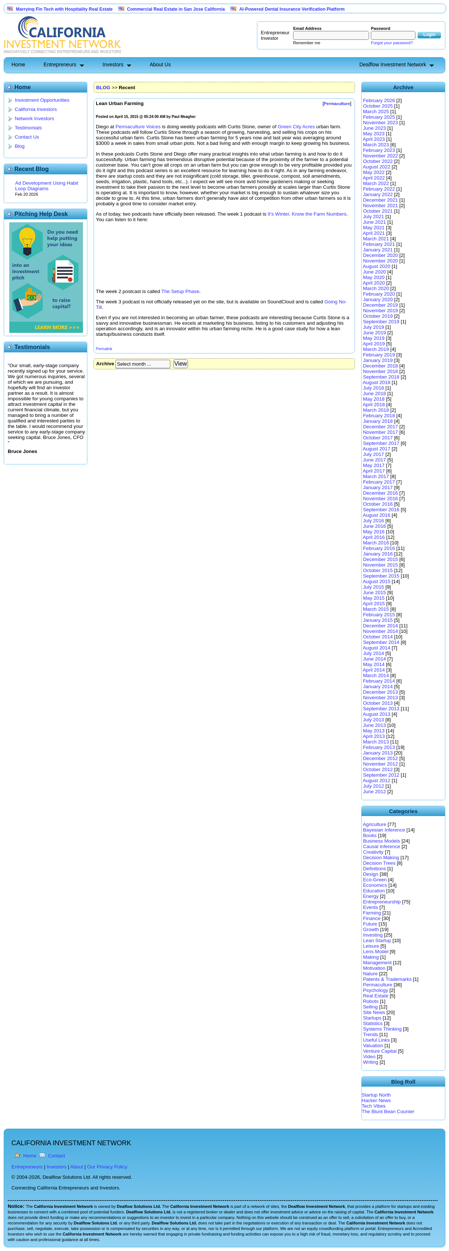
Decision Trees (379, 863)
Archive (105, 363)
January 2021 (378, 249)
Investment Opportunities (42, 100)
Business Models (381, 841)
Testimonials (28, 127)
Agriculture (374, 824)
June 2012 (374, 791)
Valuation (373, 1045)
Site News (374, 1012)
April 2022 (374, 178)
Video (369, 1056)
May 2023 (374, 133)
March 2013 (376, 742)
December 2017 (380, 426)
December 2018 (380, 366)
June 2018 (374, 393)
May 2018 (374, 399)
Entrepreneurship (382, 902)
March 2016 (376, 543)
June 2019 (374, 332)
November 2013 (380, 697)
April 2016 (374, 537)
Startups (372, 1018)
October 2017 (378, 437)
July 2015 (373, 587)
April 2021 (374, 233)
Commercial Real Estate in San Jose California (176, 9)
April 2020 (374, 283)
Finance (371, 918)
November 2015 (380, 565)
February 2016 (379, 548)
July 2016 (373, 520)
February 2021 (379, 244)
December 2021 (380, 200)
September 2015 (381, 576)
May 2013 (374, 730)
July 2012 (373, 786)
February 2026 (379, 100)
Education (374, 890)
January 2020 (378, 299)
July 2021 (373, 216)
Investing (373, 935)
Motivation (374, 968)
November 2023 (380, 122)
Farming (372, 913)
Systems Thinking (382, 1029)
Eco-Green (375, 879)
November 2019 (380, 310)
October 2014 (378, 637)
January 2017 (378, 487)
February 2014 (379, 681)
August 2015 (376, 581)
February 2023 (379, 150)
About (76, 1167)
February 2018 (379, 415)
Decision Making (381, 857)
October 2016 (378, 504)
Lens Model (376, 951)
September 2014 (381, 642)
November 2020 (380, 261)
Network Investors (34, 118)
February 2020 (379, 294)
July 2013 (373, 719)
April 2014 (374, 670)
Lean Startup (377, 940)
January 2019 (378, 360)
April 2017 (374, 471)
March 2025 (376, 111)
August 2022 (376, 167)
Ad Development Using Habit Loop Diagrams (46, 185)
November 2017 (380, 432)
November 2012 (380, 764)
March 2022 (376, 183)
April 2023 (374, 139)
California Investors (36, 109)
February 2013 (379, 747)
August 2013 (376, 714)
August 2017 (376, 449)
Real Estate (376, 996)
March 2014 (376, 675)
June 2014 (374, 659)
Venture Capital (380, 1051)
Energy (371, 896)
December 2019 (380, 305)
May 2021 (374, 227)
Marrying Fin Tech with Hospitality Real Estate (64, 9)
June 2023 (374, 128)
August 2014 (376, 648)
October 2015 (378, 570)
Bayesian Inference (384, 830)
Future (370, 924)
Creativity (373, 852)
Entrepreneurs (59, 64)
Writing (370, 1062)
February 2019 (379, 355)
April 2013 (374, 736)
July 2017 (373, 454)
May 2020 (374, 277)
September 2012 (381, 775)
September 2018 (381, 377)
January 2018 (378, 421)
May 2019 (374, 338)
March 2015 (376, 609)
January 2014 (378, 686)
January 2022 (378, 194)
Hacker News (376, 1100)
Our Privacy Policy (107, 1167)
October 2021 (378, 211)
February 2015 (379, 614)
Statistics (373, 1023)
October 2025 (378, 106)
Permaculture (377, 984)
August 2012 (376, 780)
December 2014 (380, 625)
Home (18, 64)
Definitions (374, 868)
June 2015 (374, 592)
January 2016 (378, 554)
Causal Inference (381, 846)
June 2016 (374, 526)
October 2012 (378, 769)
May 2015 (374, 598)
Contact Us (27, 137)
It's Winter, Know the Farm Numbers (307, 214)
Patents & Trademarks (387, 979)
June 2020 (374, 272)
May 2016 (374, 531)
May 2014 (374, 664)
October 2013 (378, 703)
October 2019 (378, 316)
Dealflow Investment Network (392, 64)
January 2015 (378, 620)
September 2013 (381, 708)
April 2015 (374, 603)
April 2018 (374, 404)
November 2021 (380, 205)
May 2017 (374, 465)
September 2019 (381, 321)
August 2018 (376, 382)
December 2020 (380, 255)
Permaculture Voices (137, 126)
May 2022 (374, 172)
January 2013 (378, 753)
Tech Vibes (374, 1106)
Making (371, 957)
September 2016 (381, 509)
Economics (375, 885)
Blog (20, 146)
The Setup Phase (180, 291)
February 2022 (379, 189)
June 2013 (374, 725)
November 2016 (380, 498)
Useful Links (376, 1040)
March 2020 (376, 288)
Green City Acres (296, 126)
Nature (370, 973)
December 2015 (380, 559)
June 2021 (374, 222)
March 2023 (376, 144)
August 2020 (376, 266)
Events (370, 907)
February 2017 (379, 482)
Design (371, 874)
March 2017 (376, 476)
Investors (112, 64)
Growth (371, 929)
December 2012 (380, 758)
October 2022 (378, 161)
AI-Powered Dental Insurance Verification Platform (292, 9)
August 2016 (376, 515)
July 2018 (373, 388)
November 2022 (380, 155)
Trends (370, 1034)
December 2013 (380, 692)
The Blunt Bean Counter (388, 1111)
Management (377, 962)
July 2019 (373, 327)
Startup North (376, 1095)
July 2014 (373, 653)
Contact (56, 1155)
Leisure (371, 946)
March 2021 (376, 238)
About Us (160, 64)
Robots (371, 1001)
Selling (370, 1007)
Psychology (375, 990)
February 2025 (379, 117)
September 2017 (381, 443)
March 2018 (376, 410)
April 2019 (374, 343)
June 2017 (374, 460)
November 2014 (380, 631)
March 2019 (376, 349)
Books (370, 835)
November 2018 (380, 371)
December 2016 (380, 493)
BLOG (103, 87)
